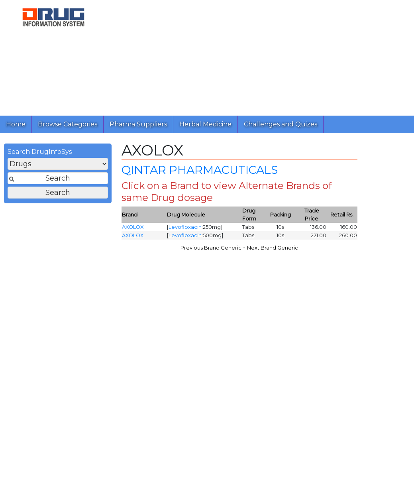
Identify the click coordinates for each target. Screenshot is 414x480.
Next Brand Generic (272, 248)
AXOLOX (132, 227)
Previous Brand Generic (211, 248)
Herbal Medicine (205, 124)
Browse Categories (67, 124)
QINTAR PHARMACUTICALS (198, 170)
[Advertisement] (257, 56)
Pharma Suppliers (138, 124)
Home (16, 124)
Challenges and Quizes (280, 124)
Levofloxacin (185, 227)
